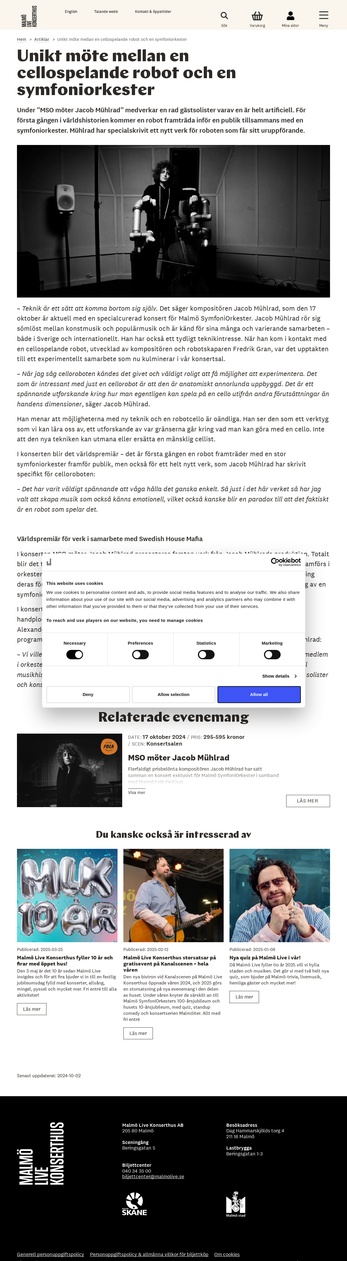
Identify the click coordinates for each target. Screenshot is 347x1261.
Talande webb (106, 11)
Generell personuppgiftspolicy (50, 1254)
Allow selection (173, 694)
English (71, 11)
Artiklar (41, 39)
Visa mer (136, 792)
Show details (275, 676)
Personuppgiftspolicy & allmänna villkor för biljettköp (149, 1254)
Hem (21, 39)
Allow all (259, 694)
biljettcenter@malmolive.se (153, 1176)
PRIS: (197, 737)
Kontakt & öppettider (153, 11)
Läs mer (310, 802)
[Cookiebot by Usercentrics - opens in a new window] (275, 562)
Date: (135, 737)
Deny (88, 694)
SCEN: (139, 744)
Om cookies (227, 1254)
